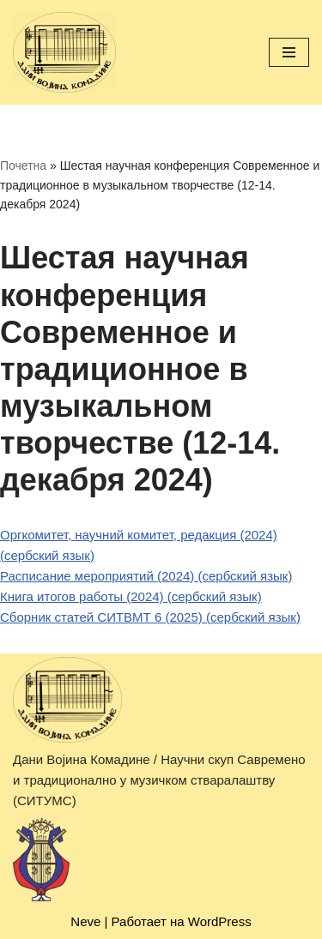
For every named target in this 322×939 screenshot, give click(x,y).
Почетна (23, 165)
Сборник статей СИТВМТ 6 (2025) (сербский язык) (150, 617)
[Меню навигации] (289, 52)
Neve (85, 921)
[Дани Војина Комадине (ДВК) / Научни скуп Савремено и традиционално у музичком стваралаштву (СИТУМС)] (64, 52)
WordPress (220, 921)
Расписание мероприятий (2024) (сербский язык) (146, 576)
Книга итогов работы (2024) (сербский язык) (131, 596)
